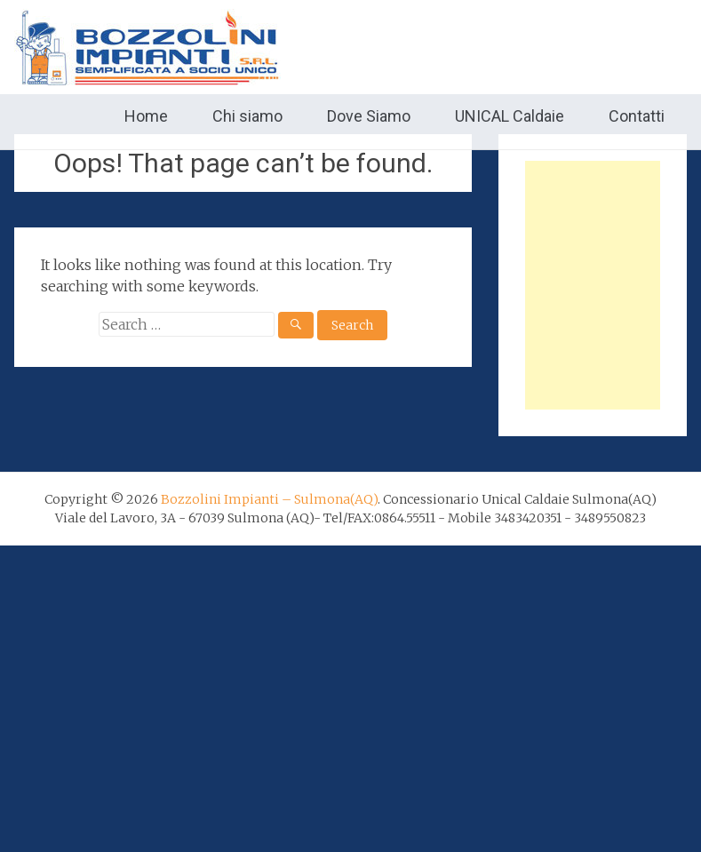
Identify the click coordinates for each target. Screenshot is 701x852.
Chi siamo (247, 116)
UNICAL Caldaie (509, 116)
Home (146, 116)
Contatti (637, 116)
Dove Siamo (368, 116)
